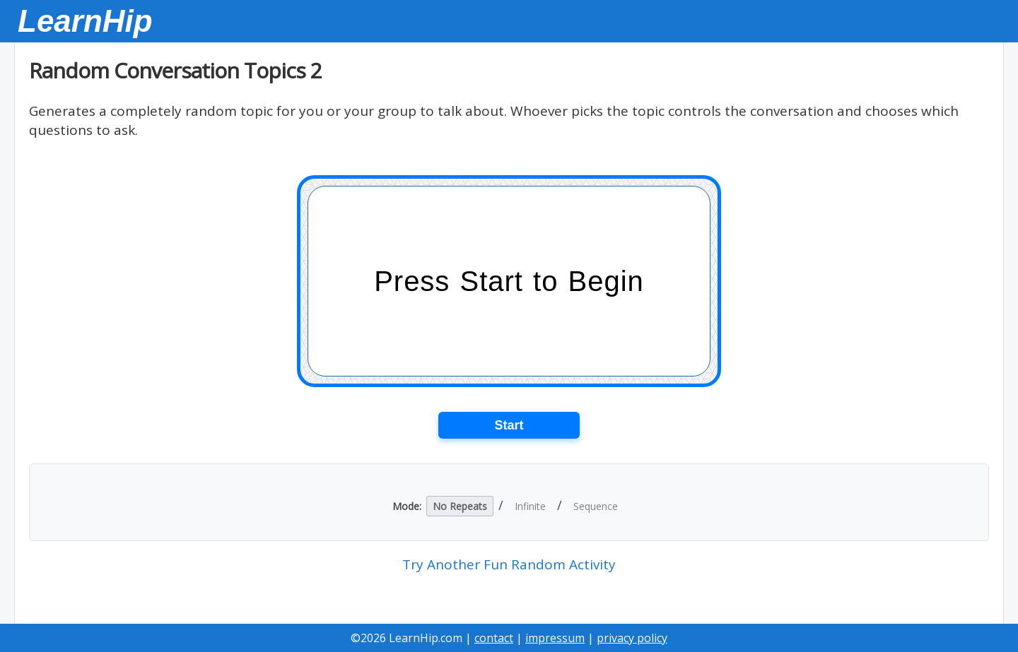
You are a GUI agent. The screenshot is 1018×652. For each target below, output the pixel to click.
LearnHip (85, 21)
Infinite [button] (530, 506)
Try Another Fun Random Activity (509, 564)
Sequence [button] (595, 506)
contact (493, 638)
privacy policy (632, 638)
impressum (555, 638)
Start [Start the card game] (508, 425)
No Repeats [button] (460, 506)
